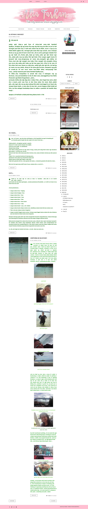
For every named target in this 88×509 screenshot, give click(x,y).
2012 (63, 186)
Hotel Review (67, 28)
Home (30, 1)
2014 (63, 181)
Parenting (57, 28)
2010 (63, 190)
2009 (63, 192)
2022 (63, 164)
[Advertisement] (69, 63)
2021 (63, 166)
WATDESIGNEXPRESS (75, 506)
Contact (38, 1)
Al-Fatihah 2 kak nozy (16, 34)
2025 (63, 158)
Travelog (30, 28)
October (65, 194)
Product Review (40, 28)
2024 (63, 160)
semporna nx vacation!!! (38, 238)
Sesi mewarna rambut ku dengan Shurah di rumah (69, 105)
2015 (63, 179)
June (64, 209)
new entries (12, 500)
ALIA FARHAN (65, 506)
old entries (53, 500)
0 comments (53, 98)
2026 (63, 155)
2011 (63, 188)
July (64, 196)
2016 (63, 177)
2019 (63, 170)
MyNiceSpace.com (34, 109)
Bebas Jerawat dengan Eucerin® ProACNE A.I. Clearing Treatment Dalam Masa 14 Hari (69, 124)
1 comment (54, 495)
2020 (63, 168)
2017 (63, 175)
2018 (63, 173)
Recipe (49, 28)
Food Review (21, 28)
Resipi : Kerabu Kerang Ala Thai (69, 146)
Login (45, 1)
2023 (63, 162)
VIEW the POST (12, 98)
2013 (63, 183)
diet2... (11, 173)
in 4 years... (12, 133)
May (64, 211)
